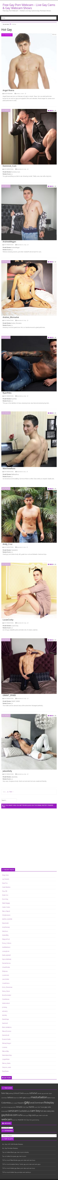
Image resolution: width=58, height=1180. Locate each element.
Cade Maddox (6, 887)
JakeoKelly (7, 771)
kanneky (4, 1015)
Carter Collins (6, 907)
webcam (6, 1119)
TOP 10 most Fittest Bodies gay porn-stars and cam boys (18, 1160)
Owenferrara (5, 999)
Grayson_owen (6, 1067)
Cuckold (22, 1111)
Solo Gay (5, 1093)
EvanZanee (5, 1071)
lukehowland (6, 1003)
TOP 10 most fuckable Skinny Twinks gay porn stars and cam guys (21, 1164)
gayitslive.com (9, 1115)
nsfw (20, 1115)
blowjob (28, 1097)
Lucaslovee (5, 975)
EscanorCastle (6, 1039)
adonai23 (4, 1011)
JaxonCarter (5, 979)
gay (27, 1102)
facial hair (14, 1120)
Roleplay (49, 1102)
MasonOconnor (6, 1031)
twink (31, 1107)
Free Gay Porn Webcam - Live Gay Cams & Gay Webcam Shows (29, 6)
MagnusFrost (6, 939)
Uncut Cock (19, 1093)
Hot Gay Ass (28, 1120)
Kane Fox (5, 883)
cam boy (35, 1110)
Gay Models (6, 110)
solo (28, 1111)
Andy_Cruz (7, 544)
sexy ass (50, 1111)
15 (7, 791)
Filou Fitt (4, 891)
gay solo (47, 1107)
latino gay (25, 1115)
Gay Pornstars (7, 34)
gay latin (13, 1107)
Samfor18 (5, 1023)
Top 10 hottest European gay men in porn (14, 1156)
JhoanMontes (6, 967)
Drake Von (5, 895)
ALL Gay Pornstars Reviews (10, 1148)
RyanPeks (7, 392)
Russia (53, 1097)
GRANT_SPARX (9, 695)
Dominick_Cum (9, 166)
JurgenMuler (6, 1059)
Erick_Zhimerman (7, 987)
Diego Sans (5, 875)
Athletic (19, 1107)
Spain (50, 1093)
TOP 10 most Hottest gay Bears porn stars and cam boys (18, 1168)
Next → (11, 791)
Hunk (35, 1107)
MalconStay (5, 1051)
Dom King (5, 899)
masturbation (39, 1097)
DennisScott (5, 1035)
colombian (4, 1097)
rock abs (45, 1115)
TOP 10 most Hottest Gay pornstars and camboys (16, 1172)
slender (39, 1093)
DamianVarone (6, 963)
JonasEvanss (6, 983)
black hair (16, 1097)
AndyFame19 (6, 927)
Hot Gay (25, 1107)
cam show (4, 1107)
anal (32, 1102)
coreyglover (5, 951)
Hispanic (20, 1103)
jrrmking (4, 1007)
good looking (35, 1120)
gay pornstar (45, 1093)
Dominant (39, 1102)
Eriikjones (5, 971)
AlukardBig (5, 935)
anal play (26, 1093)
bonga (9, 1107)
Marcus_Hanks (6, 1063)
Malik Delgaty (6, 903)
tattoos (10, 1097)
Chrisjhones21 (6, 915)
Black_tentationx (6, 1027)
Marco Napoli (6, 911)
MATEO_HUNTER (7, 919)
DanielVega (5, 1019)
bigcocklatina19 (6, 959)
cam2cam (13, 1110)
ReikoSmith (5, 923)
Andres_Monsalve (11, 317)
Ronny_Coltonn (6, 943)
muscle (20, 1120)
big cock (32, 1115)
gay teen (39, 1115)
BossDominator (6, 995)
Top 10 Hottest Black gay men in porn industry (15, 1152)
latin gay (22, 1098)
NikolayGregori (6, 1043)
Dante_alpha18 (6, 955)
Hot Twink (41, 1107)
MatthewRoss (9, 468)
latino (49, 1098)
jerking (11, 1093)
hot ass (43, 1111)
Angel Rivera (8, 90)
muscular (4, 1111)
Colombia (5, 1102)
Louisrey (4, 1047)
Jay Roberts (5, 879)
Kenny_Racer (6, 991)
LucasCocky (8, 619)
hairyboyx (5, 931)
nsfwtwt (33, 1093)
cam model (14, 1103)
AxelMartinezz (6, 947)
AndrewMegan (9, 241)
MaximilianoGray (7, 1055)
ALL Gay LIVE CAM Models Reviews (12, 1144)
